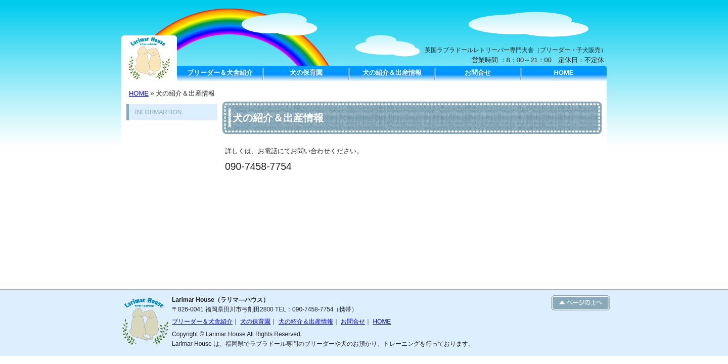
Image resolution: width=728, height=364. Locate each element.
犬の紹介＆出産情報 (392, 72)
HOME (564, 72)
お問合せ (478, 72)
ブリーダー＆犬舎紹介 (220, 72)
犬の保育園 (306, 72)
